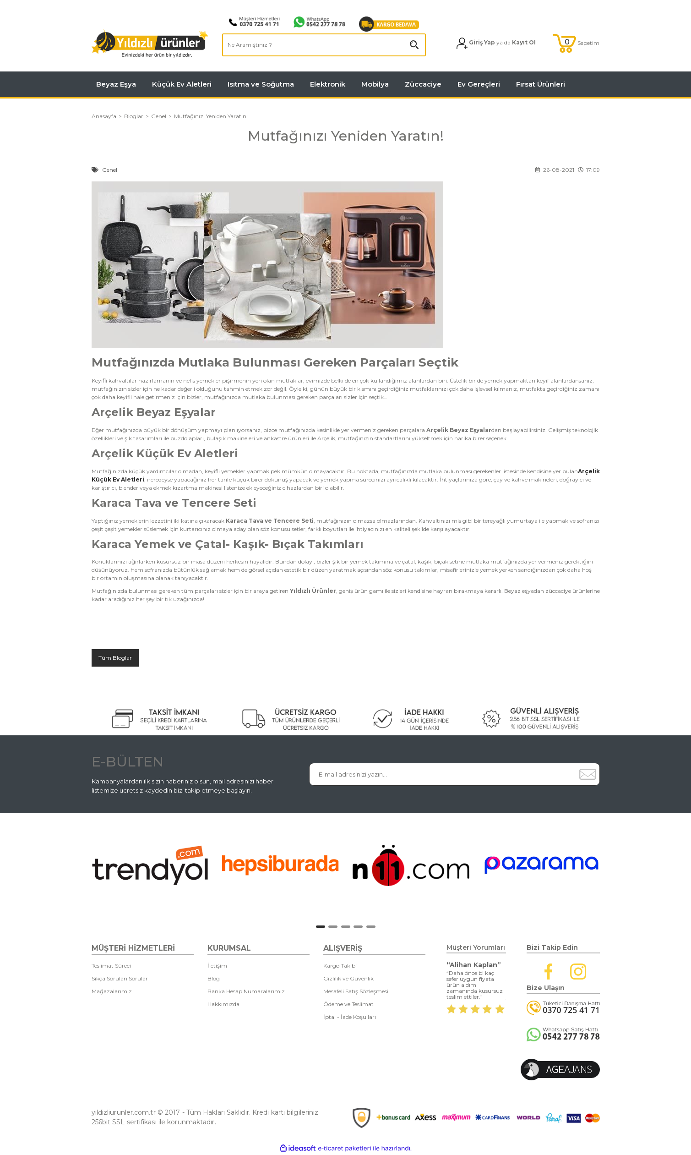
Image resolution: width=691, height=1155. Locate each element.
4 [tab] (358, 926)
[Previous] (82, 868)
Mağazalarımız (112, 991)
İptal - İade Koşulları (349, 1016)
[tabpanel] (150, 865)
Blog (213, 978)
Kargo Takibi (340, 965)
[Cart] (576, 43)
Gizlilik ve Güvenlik (348, 978)
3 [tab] (345, 926)
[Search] (324, 44)
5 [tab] (370, 926)
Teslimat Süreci (111, 965)
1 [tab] (320, 926)
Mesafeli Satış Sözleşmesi (355, 991)
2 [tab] (332, 926)
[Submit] (588, 774)
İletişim (217, 965)
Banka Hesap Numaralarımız (246, 991)
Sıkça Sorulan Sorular (120, 978)
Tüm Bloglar (115, 657)
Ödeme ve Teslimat (348, 1004)
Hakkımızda (223, 1004)
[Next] (613, 868)
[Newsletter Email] (443, 774)
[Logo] (150, 43)
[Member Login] (496, 43)
